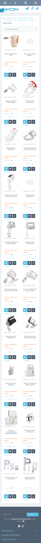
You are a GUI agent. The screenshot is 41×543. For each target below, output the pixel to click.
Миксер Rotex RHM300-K (30, 195)
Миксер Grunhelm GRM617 (30, 54)
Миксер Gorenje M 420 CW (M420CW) (30, 148)
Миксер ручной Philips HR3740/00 (30, 337)
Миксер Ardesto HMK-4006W (11, 101)
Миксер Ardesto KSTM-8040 (30, 431)
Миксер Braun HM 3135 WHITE (11, 478)
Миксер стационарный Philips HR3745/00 (11, 432)
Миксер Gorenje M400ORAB (11, 337)
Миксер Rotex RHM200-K (30, 101)
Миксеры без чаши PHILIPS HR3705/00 (11, 290)
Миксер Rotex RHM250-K (11, 148)
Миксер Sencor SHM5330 (11, 384)
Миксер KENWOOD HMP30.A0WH (11, 243)
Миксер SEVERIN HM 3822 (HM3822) (30, 290)
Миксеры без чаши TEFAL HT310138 (11, 195)
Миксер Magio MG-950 (11, 54)
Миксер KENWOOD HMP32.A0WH (30, 384)
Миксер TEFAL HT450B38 (30, 243)
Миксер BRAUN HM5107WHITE (30, 478)
